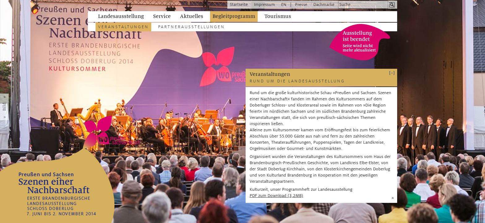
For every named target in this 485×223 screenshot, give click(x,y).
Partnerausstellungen (191, 26)
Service (162, 16)
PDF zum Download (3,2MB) (276, 195)
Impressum (264, 4)
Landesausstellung (121, 16)
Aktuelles (191, 16)
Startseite (239, 4)
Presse (301, 4)
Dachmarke (323, 4)
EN (283, 4)
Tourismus (277, 16)
